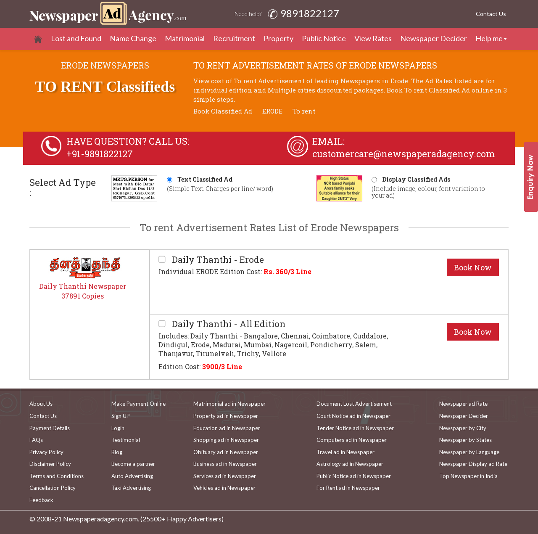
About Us (41, 403)
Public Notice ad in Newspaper (353, 476)
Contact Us (491, 13)
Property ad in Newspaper (225, 415)
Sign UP (120, 415)
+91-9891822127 (99, 154)
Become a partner (133, 463)
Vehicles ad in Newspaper (224, 487)
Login (117, 428)
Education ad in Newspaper (226, 428)
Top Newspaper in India (468, 476)
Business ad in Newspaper (225, 463)
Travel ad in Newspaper (345, 452)
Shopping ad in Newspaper (226, 439)
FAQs (36, 439)
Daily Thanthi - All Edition (227, 324)
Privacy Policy (46, 452)
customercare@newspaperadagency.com (403, 154)
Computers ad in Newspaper (351, 439)
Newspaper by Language (469, 452)
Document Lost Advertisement (354, 403)
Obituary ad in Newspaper (225, 452)
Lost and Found (76, 38)
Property (278, 38)
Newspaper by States (465, 439)
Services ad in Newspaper (224, 476)
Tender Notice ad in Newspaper (355, 428)
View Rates (373, 38)
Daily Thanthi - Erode (217, 259)
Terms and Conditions (56, 476)
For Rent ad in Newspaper (348, 487)
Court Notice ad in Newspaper (353, 415)
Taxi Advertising (131, 487)
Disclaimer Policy (50, 463)
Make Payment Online (138, 403)
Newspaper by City (462, 428)
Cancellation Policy (52, 487)
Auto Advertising (132, 476)
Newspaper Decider (433, 38)
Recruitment (234, 38)
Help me (489, 38)
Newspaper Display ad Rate (473, 463)
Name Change (133, 38)
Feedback (41, 500)
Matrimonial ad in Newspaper (229, 403)
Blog (116, 452)
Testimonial (125, 439)
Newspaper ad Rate (463, 403)
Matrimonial (185, 38)
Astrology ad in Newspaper (349, 463)
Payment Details (49, 428)
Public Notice (324, 38)
